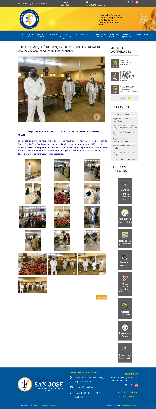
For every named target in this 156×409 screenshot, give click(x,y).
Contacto (148, 34)
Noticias (90, 34)
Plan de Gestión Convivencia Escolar (124, 146)
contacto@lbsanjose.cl (95, 5)
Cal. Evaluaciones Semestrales (65, 36)
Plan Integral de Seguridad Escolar (123, 153)
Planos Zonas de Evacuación (124, 159)
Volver (102, 297)
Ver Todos (125, 98)
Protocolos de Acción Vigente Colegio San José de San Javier (125, 126)
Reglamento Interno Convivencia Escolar (120, 140)
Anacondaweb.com (128, 405)
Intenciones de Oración (114, 35)
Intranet (138, 34)
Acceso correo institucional (127, 396)
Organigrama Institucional (123, 114)
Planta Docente (40, 35)
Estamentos (51, 34)
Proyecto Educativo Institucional (120, 119)
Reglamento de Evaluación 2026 (123, 133)
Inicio (21, 34)
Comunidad (79, 34)
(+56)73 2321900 (66, 3)
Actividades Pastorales (101, 35)
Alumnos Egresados (127, 35)
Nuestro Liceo (29, 35)
